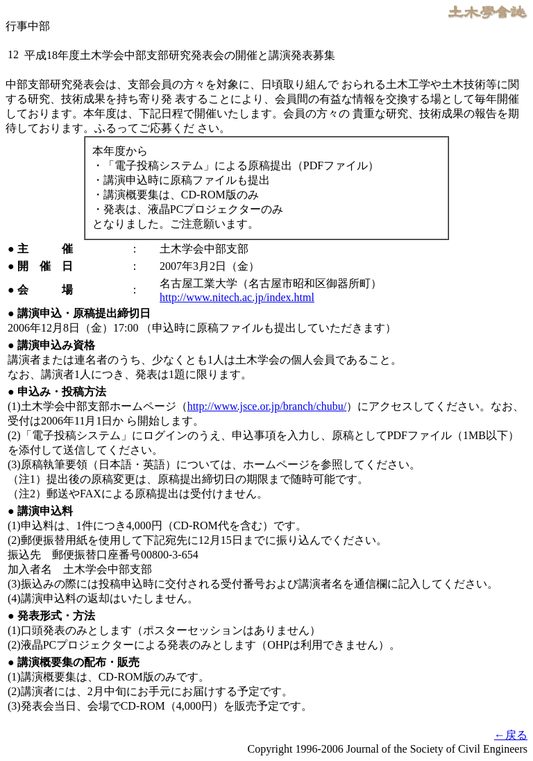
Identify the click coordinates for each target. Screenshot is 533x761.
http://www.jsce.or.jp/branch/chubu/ (267, 406)
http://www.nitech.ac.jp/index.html (237, 297)
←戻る (510, 735)
